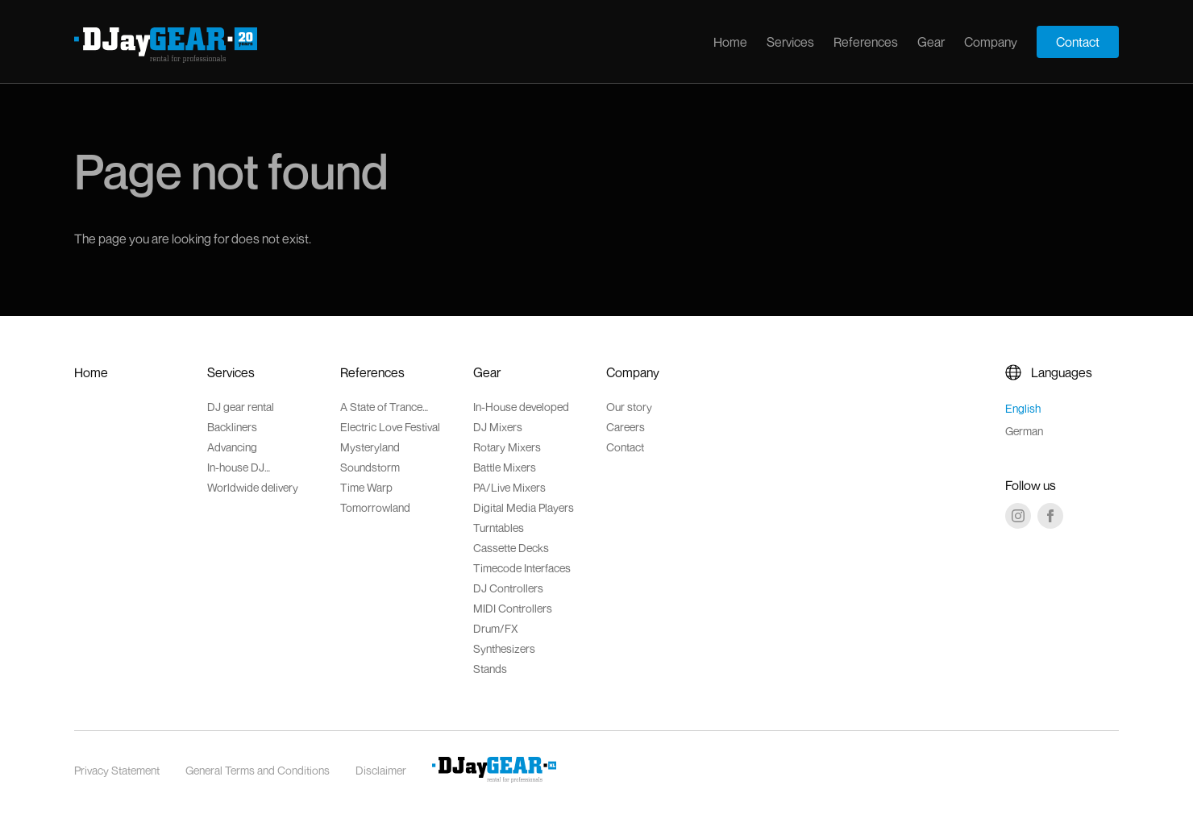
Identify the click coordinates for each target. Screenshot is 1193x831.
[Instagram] (1018, 516)
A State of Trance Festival (381, 406)
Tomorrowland (375, 507)
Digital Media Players (523, 507)
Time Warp (366, 487)
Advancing (232, 447)
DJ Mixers (497, 427)
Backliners (232, 427)
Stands (490, 668)
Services (790, 42)
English (1023, 408)
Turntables (498, 527)
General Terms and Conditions (257, 770)
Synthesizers (504, 648)
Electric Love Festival (390, 427)
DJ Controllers (508, 588)
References (865, 42)
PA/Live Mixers (509, 487)
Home (730, 42)
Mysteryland (370, 447)
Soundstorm (370, 467)
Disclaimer (380, 770)
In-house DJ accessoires (236, 467)
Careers (625, 427)
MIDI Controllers (512, 608)
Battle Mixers (504, 467)
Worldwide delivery (252, 487)
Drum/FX (495, 628)
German (1024, 431)
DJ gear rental (240, 406)
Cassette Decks (511, 548)
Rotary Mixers (507, 447)
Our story (629, 406)
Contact (1077, 42)
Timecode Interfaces (522, 568)
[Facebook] (1050, 516)
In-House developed (521, 406)
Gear (931, 42)
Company (990, 42)
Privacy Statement (117, 770)
